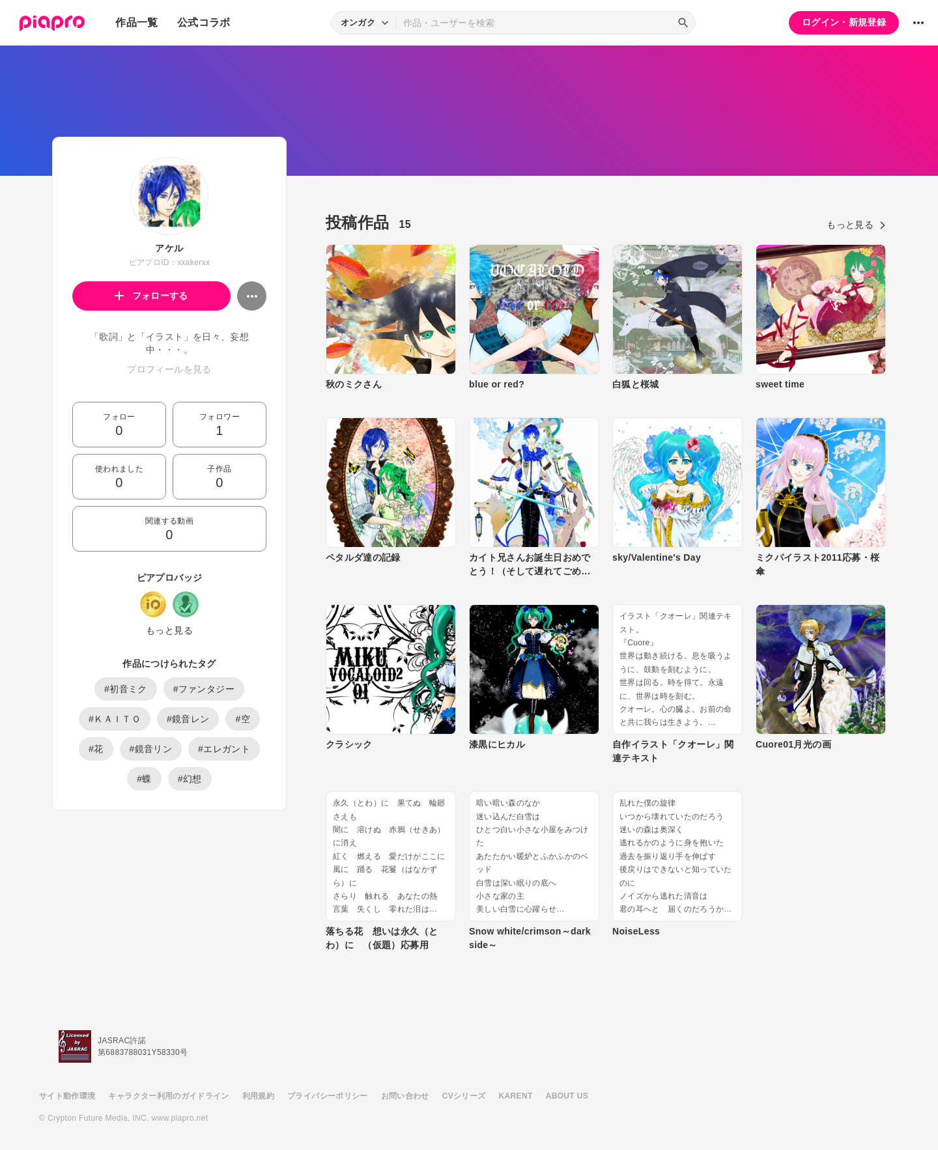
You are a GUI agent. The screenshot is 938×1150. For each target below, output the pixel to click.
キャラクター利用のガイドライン (168, 1096)
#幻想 (190, 779)
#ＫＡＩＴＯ (115, 719)
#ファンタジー (203, 689)
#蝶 (144, 779)
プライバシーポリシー (327, 1096)
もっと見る (169, 630)
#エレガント (224, 749)
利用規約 (258, 1096)
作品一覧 (136, 22)
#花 (96, 749)
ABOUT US (567, 1096)
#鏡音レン (188, 719)
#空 (242, 719)
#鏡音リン (151, 749)
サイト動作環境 (67, 1096)
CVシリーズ (464, 1096)
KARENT (516, 1096)
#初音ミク (125, 689)
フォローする (151, 295)
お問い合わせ (405, 1096)
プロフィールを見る (169, 369)
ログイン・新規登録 (844, 22)
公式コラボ (204, 22)
